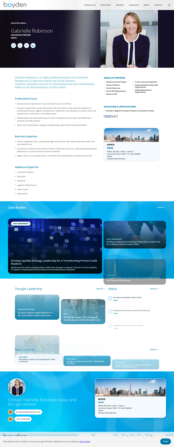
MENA (110, 148)
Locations (134, 5)
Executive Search (18, 23)
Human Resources (113, 88)
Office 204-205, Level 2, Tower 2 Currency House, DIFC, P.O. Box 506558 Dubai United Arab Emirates (123, 155)
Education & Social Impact (116, 82)
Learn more (84, 441)
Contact (158, 5)
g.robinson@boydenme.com (28, 412)
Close (165, 441)
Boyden (15, 5)
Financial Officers (113, 85)
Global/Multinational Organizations (143, 91)
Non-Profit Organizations (116, 91)
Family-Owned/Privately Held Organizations (146, 86)
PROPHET (110, 115)
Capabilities (90, 5)
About (146, 5)
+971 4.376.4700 (23, 419)
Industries (105, 5)
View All (160, 207)
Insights (120, 5)
